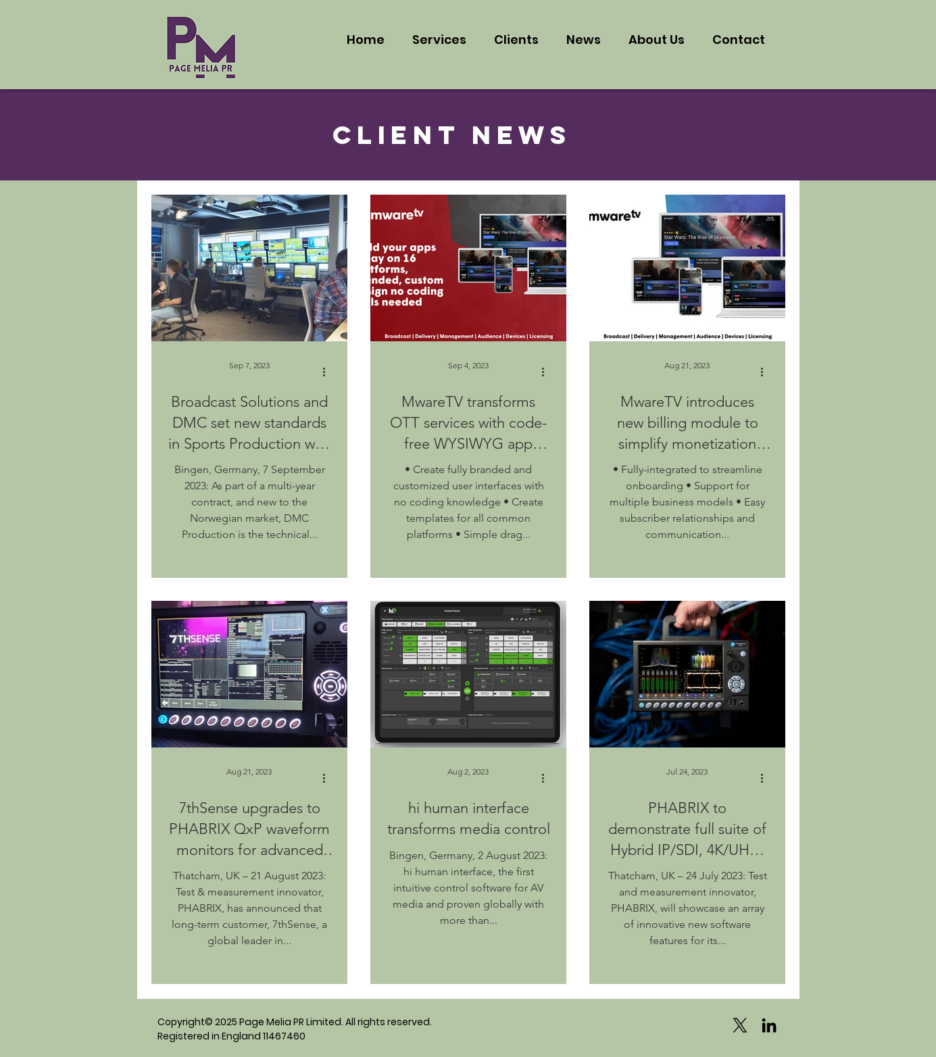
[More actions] (329, 372)
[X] (740, 1025)
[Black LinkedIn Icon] (769, 1025)
